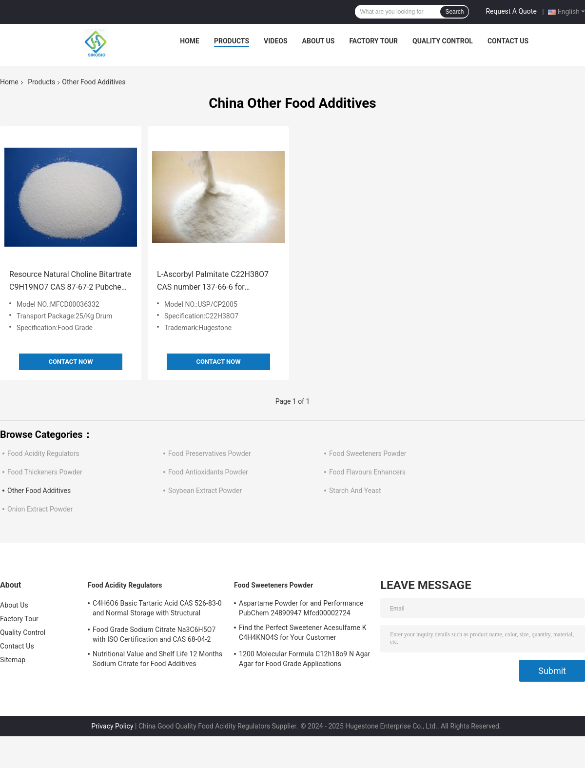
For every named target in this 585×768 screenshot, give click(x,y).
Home (189, 41)
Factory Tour (373, 41)
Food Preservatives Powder (209, 453)
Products (231, 41)
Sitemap (12, 660)
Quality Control (442, 41)
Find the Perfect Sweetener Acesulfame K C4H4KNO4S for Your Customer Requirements (303, 634)
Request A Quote (511, 11)
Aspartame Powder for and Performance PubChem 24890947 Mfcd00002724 (301, 608)
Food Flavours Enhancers (367, 472)
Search (454, 11)
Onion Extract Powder (40, 509)
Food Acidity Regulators (43, 453)
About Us (318, 41)
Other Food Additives (39, 490)
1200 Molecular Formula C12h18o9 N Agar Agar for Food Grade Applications (304, 659)
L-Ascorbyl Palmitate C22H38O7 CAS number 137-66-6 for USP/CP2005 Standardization (213, 282)
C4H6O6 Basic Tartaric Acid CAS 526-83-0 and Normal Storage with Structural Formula (157, 609)
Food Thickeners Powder (44, 472)
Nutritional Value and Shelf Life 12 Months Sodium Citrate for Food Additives (157, 659)
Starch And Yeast (355, 490)
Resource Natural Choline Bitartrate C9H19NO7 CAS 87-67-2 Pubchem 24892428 (70, 282)
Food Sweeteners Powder (368, 453)
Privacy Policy (112, 726)
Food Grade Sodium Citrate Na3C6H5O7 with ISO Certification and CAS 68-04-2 (154, 634)
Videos (276, 41)
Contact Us (508, 41)
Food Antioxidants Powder (208, 472)
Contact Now (70, 361)
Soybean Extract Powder (205, 490)
